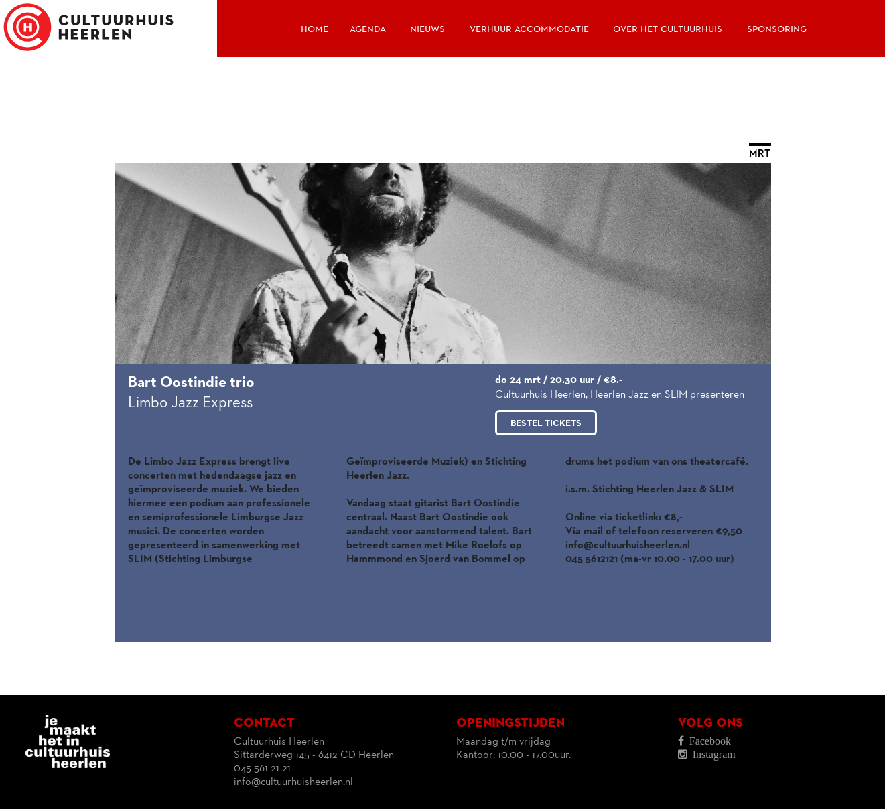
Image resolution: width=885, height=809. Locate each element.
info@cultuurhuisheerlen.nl (293, 782)
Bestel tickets (546, 423)
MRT (759, 154)
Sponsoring (777, 29)
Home (314, 29)
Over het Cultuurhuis (667, 29)
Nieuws (427, 29)
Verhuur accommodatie (529, 29)
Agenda (368, 29)
